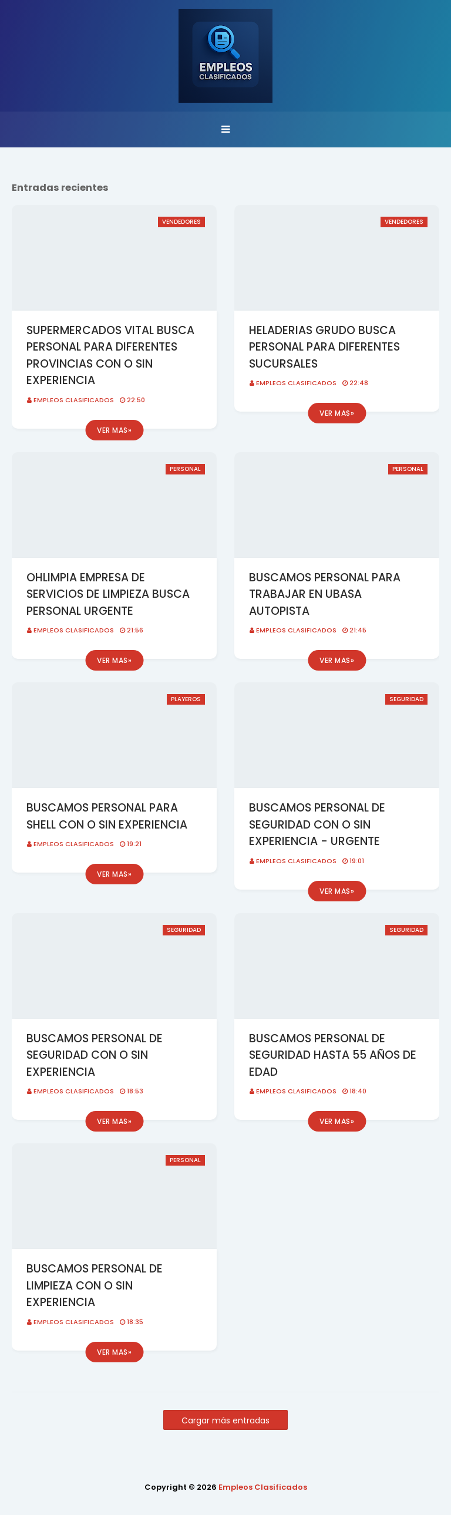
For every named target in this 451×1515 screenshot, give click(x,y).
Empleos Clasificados (73, 400)
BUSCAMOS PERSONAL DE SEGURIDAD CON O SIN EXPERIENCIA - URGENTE (317, 824)
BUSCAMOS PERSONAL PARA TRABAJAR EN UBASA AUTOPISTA (324, 594)
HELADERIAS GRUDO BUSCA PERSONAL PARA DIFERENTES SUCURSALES (324, 347)
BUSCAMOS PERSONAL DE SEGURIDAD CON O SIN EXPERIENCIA (94, 1055)
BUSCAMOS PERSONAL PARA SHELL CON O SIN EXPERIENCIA (106, 816)
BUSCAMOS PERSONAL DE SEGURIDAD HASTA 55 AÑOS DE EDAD (332, 1055)
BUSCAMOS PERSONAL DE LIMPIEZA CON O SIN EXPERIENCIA (94, 1285)
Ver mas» (114, 430)
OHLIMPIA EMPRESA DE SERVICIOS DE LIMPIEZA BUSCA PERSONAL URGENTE (108, 594)
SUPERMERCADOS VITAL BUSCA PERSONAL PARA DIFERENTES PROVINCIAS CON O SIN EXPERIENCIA (110, 355)
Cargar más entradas (225, 1420)
